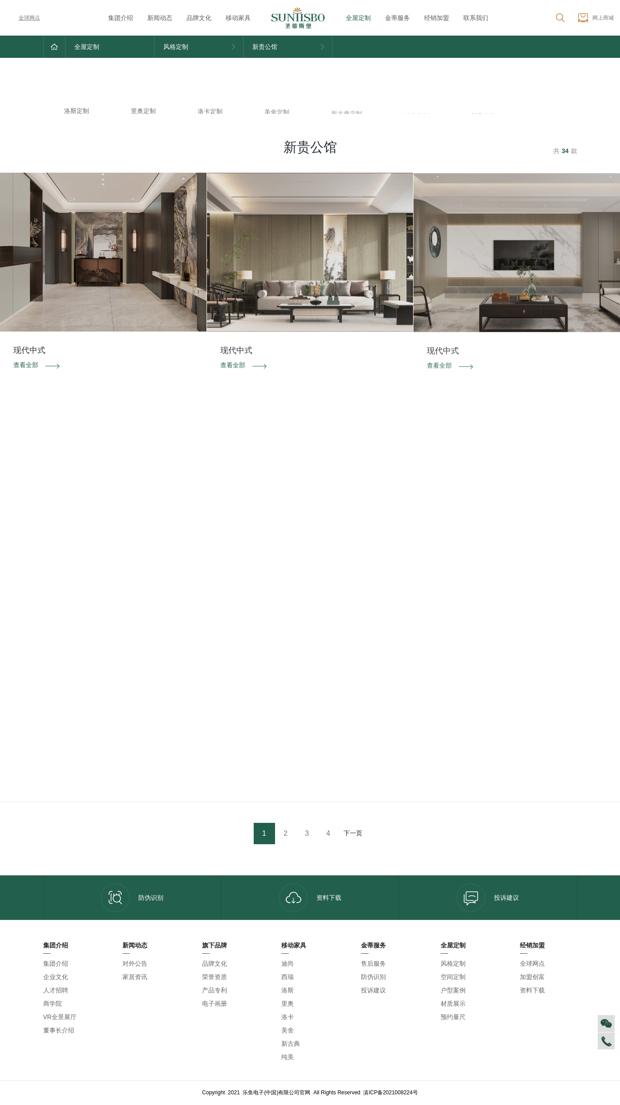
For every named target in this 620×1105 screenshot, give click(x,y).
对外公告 (134, 963)
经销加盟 (436, 18)
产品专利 (214, 990)
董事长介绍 (58, 1030)
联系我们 (475, 18)
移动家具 (238, 18)
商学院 (52, 1003)
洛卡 (287, 1016)
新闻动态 (159, 18)
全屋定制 (358, 18)
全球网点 (23, 17)
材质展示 (453, 1003)
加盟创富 (532, 976)
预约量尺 (453, 1016)
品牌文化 (198, 18)
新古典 (290, 1043)
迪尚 (287, 963)
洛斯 (287, 990)
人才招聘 (55, 990)
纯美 (287, 1056)
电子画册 (214, 1003)
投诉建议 (488, 897)
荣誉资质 (214, 976)
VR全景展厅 (60, 1016)
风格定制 (453, 963)
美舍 (287, 1030)
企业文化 (55, 976)
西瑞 (287, 976)
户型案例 (453, 990)
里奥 (287, 1003)
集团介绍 (120, 18)
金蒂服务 (397, 18)
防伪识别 (132, 897)
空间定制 (453, 976)
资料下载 (310, 897)
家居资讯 (134, 976)
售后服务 (373, 963)
